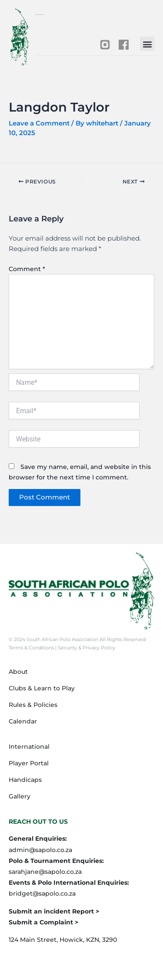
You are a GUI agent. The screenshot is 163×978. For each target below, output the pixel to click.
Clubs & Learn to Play (42, 688)
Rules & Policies (33, 705)
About (18, 672)
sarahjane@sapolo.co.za (45, 872)
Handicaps (25, 780)
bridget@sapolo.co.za (42, 893)
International (29, 746)
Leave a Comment (39, 123)
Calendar (23, 721)
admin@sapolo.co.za (40, 850)
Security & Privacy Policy (86, 648)
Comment (27, 269)
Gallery (19, 796)
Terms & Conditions (32, 648)
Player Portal (29, 763)
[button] (147, 44)
